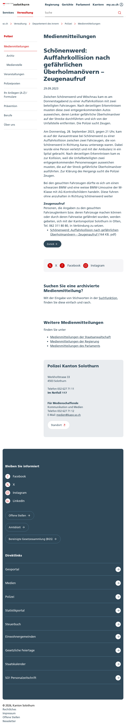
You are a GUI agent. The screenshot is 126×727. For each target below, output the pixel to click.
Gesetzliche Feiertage (20, 650)
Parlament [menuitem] (83, 4)
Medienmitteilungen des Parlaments (75, 346)
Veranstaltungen (14, 74)
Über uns (9, 124)
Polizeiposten (12, 83)
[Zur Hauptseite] (16, 4)
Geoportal (12, 569)
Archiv (10, 55)
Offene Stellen (20, 515)
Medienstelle (14, 64)
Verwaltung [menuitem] (25, 12)
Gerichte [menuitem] (67, 4)
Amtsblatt (17, 527)
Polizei (68, 23)
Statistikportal (15, 610)
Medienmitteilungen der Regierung (74, 341)
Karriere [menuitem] (98, 4)
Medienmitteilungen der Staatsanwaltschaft (80, 337)
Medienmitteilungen (89, 23)
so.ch (5, 23)
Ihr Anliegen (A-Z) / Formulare (15, 94)
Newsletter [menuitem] (9, 721)
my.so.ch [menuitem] (114, 5)
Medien (10, 583)
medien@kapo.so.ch (68, 415)
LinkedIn (15, 500)
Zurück (52, 244)
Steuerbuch (13, 624)
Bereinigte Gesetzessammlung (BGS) (33, 539)
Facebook (70, 265)
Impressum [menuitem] (9, 713)
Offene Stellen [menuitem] (11, 717)
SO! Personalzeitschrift (20, 678)
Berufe (8, 115)
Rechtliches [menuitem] (9, 709)
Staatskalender (15, 664)
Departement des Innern (45, 23)
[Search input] (84, 12)
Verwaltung (20, 23)
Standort (58, 425)
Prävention (10, 106)
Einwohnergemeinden (20, 636)
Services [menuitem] (8, 12)
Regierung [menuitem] (52, 4)
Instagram (94, 265)
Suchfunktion (108, 298)
